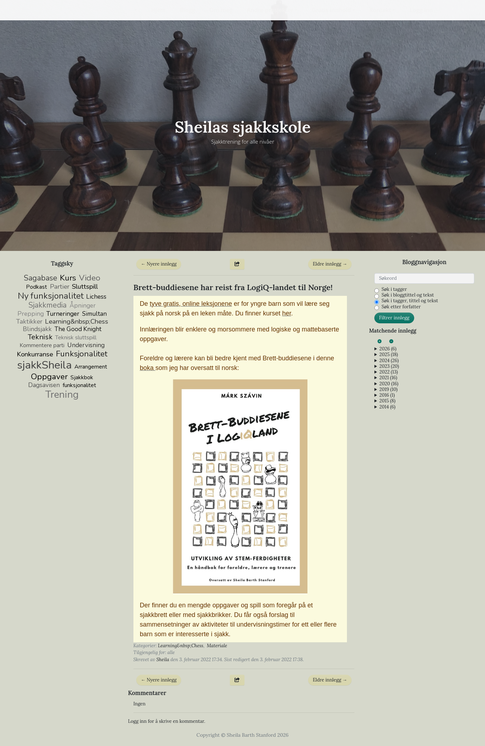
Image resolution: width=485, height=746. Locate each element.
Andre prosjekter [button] (270, 10)
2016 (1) (387, 395)
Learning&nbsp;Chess (181, 646)
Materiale (217, 646)
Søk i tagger (394, 289)
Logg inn (421, 10)
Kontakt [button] (380, 10)
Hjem (158, 10)
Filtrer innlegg (394, 318)
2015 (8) (387, 401)
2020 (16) (388, 384)
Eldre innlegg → (330, 264)
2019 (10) (388, 389)
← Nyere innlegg (158, 264)
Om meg (220, 10)
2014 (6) (387, 407)
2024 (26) (389, 361)
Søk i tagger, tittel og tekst (409, 301)
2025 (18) (388, 354)
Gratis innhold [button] (331, 10)
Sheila (162, 660)
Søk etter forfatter (401, 307)
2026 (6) (387, 349)
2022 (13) (388, 372)
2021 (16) (388, 378)
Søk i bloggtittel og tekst (407, 295)
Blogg (187, 10)
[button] (131, 10)
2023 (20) (389, 366)
